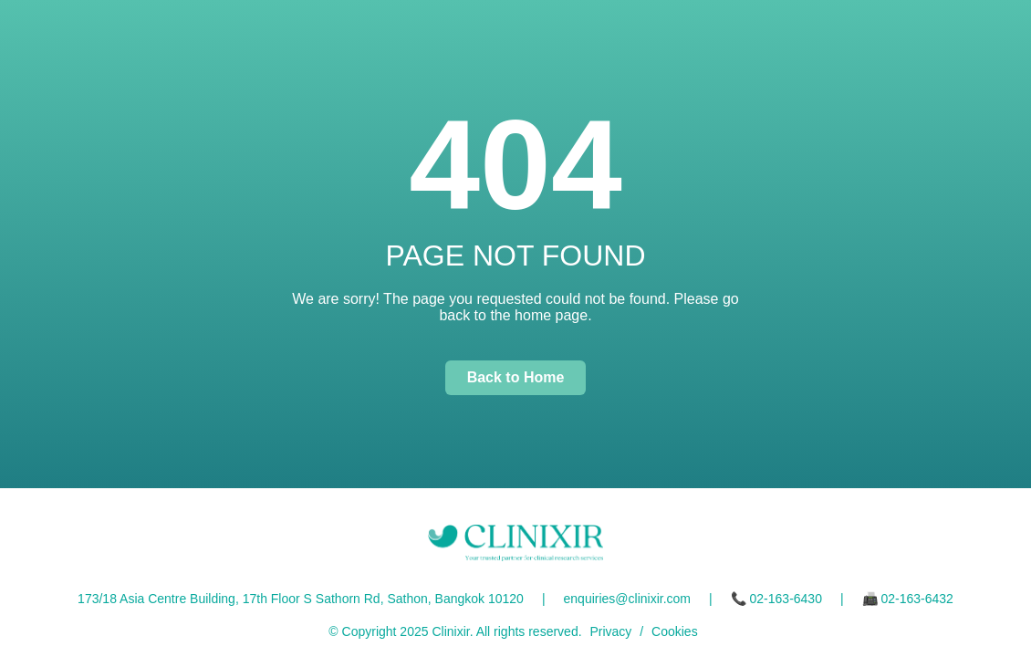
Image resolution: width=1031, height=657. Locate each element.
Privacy (610, 631)
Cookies (674, 631)
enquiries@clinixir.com (627, 598)
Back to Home (516, 377)
